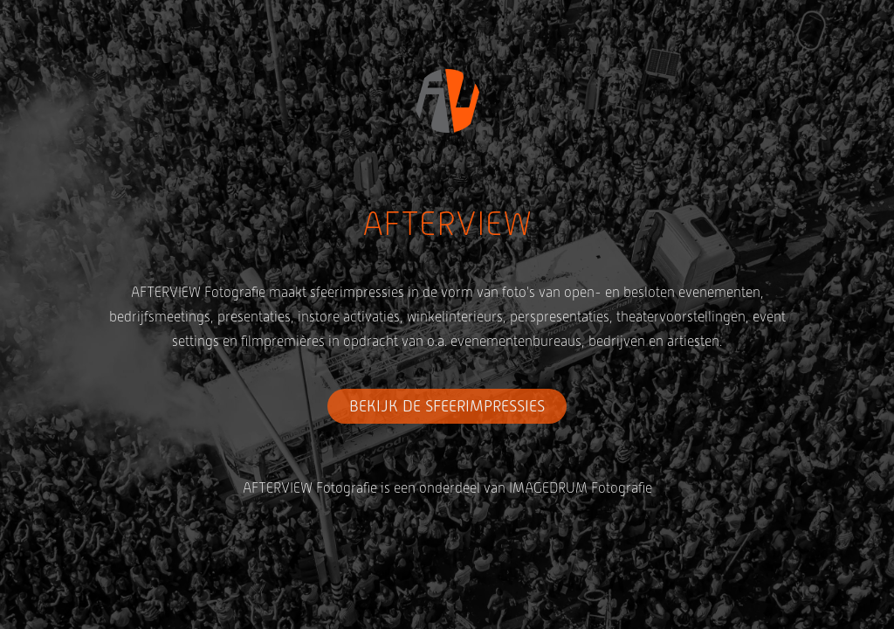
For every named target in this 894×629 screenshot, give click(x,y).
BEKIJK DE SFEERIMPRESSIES (447, 406)
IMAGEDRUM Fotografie (580, 487)
